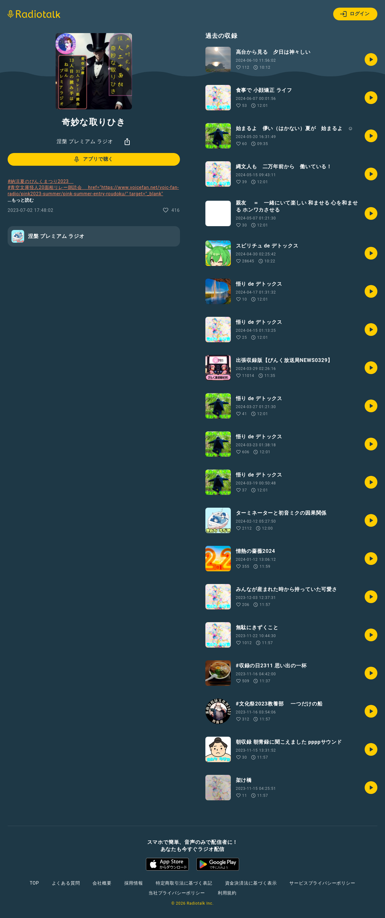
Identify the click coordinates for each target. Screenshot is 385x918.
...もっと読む (21, 200)
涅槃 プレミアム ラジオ (85, 141)
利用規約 (227, 892)
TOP (34, 883)
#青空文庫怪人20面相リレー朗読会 (93, 197)
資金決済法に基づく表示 (251, 883)
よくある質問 (66, 883)
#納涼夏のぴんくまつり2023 (40, 181)
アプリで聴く (93, 159)
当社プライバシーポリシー (176, 892)
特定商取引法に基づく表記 (184, 883)
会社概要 (102, 883)
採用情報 (133, 883)
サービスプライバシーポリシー (322, 883)
